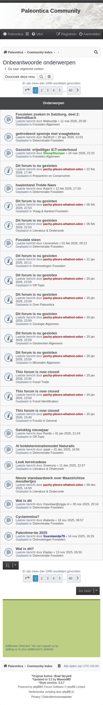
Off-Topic (39, 285)
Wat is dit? (25, 549)
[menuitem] (13, 34)
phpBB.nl (68, 691)
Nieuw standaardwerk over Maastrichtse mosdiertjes (50, 479)
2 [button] (42, 90)
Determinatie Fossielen (48, 140)
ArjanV (47, 188)
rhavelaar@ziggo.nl (56, 504)
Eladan (47, 552)
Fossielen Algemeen (46, 124)
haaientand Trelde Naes (36, 185)
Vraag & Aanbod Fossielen (50, 211)
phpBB (37, 686)
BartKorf (48, 137)
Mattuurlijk (50, 121)
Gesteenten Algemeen (48, 343)
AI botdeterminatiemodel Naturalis (45, 446)
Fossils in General (45, 420)
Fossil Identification (46, 401)
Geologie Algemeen (46, 324)
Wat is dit (24, 501)
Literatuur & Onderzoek (48, 230)
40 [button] (71, 90)
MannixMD (64, 679)
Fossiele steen (28, 240)
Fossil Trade (41, 382)
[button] (27, 90)
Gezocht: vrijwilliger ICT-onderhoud (46, 150)
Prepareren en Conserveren (51, 175)
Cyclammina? (27, 517)
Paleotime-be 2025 (31, 533)
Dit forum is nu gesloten (36, 166)
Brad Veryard (62, 676)
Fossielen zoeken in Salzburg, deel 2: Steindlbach (48, 116)
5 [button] (60, 90)
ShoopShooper (54, 153)
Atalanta (48, 520)
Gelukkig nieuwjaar (32, 430)
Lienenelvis (50, 243)
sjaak (46, 449)
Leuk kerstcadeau (31, 462)
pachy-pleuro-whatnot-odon (63, 169)
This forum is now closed (37, 372)
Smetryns (49, 465)
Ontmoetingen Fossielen (49, 266)
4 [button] (54, 90)
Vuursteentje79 (54, 536)
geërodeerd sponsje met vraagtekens (48, 134)
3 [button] (48, 90)
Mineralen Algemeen (46, 362)
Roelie (47, 433)
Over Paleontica (43, 304)
